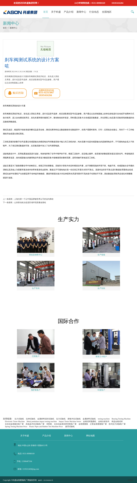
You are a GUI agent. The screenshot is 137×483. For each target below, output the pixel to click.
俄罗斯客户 (35, 390)
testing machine (104, 419)
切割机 (49, 424)
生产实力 (68, 219)
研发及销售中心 (35, 255)
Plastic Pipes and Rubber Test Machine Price (46, 427)
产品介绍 (68, 12)
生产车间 (35, 288)
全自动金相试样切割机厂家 (65, 424)
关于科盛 (56, 12)
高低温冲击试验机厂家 (35, 424)
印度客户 (101, 390)
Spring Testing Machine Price (16, 427)
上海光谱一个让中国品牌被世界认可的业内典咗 (34, 199)
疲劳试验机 (70, 427)
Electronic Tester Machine (15, 421)
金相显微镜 (83, 424)
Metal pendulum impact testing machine (42, 421)
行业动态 (94, 12)
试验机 (130, 480)
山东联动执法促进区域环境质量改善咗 (30, 203)
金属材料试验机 (89, 419)
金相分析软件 (103, 421)
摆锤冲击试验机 (74, 419)
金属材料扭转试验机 (45, 419)
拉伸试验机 (30, 419)
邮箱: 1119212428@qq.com (28, 469)
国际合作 (68, 321)
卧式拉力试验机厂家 (117, 424)
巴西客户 (35, 356)
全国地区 (107, 12)
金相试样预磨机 (89, 421)
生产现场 (101, 255)
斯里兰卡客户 (101, 357)
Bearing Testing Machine (121, 419)
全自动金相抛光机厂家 (14, 424)
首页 (45, 12)
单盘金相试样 (117, 421)
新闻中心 (81, 12)
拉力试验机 (19, 419)
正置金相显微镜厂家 (98, 424)
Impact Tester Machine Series (70, 421)
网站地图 (90, 435)
